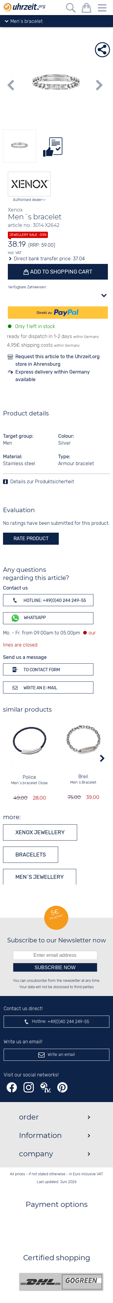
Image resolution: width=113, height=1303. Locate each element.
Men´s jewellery (39, 877)
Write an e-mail (34, 687)
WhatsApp (28, 618)
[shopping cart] (86, 9)
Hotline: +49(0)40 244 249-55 (48, 600)
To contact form (35, 669)
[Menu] (102, 9)
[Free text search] (71, 9)
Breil (84, 777)
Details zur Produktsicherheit (42, 482)
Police (29, 777)
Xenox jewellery (40, 832)
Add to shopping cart (60, 271)
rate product (31, 538)
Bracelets (30, 854)
